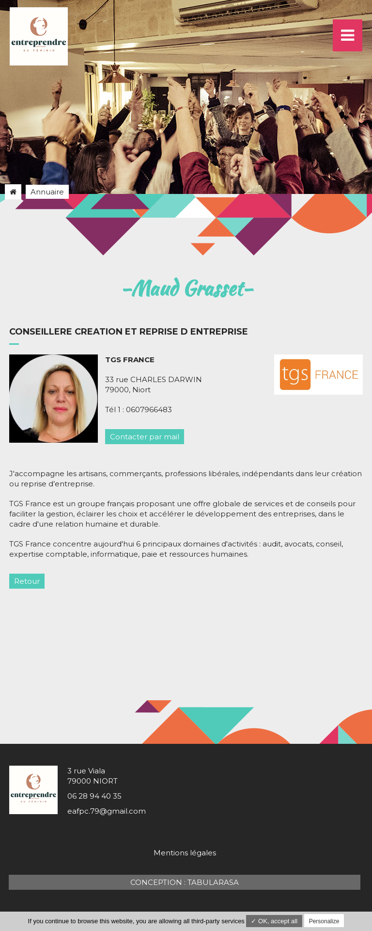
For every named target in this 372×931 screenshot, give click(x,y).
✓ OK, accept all (274, 921)
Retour (27, 581)
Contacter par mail (144, 436)
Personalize (324, 921)
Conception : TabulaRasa (184, 882)
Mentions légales (185, 852)
